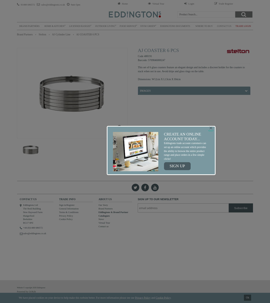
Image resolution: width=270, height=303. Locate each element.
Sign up (177, 166)
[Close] (211, 128)
